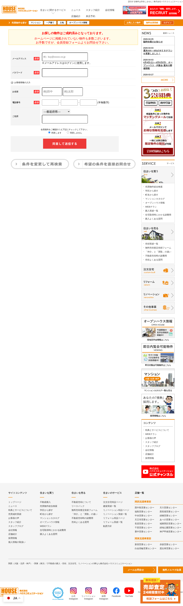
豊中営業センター (143, 531)
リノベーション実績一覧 (115, 514)
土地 (62, 23)
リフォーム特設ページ (114, 518)
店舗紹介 (76, 16)
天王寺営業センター (144, 519)
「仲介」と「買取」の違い (158, 251)
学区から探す (151, 191)
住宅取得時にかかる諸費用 (158, 215)
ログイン (168, 23)
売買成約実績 (14, 514)
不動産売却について (81, 502)
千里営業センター (143, 527)
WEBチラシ (151, 207)
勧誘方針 (107, 526)
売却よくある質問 (154, 259)
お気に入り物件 (134, 23)
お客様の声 (150, 438)
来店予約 (90, 16)
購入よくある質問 (154, 219)
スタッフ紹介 (93, 10)
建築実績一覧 (109, 506)
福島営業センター (143, 511)
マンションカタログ (155, 199)
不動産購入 (45, 502)
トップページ (14, 502)
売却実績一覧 (151, 243)
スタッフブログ (152, 446)
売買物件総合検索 (154, 187)
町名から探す (151, 195)
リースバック (78, 506)
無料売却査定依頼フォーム (158, 247)
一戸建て (50, 23)
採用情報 (149, 458)
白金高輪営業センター (145, 548)
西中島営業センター (144, 507)
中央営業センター (143, 515)
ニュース (76, 10)
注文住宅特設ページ (113, 502)
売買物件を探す (19, 23)
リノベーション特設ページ (116, 510)
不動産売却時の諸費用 (156, 255)
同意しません (74, 133)
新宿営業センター (143, 544)
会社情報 (109, 10)
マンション (36, 23)
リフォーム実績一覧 (113, 522)
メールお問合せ (136, 569)
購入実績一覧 (151, 211)
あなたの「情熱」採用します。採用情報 (164, 11)
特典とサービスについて (157, 430)
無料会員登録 (152, 23)
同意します (54, 133)
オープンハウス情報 (78, 23)
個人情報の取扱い (17, 542)
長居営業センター (143, 523)
